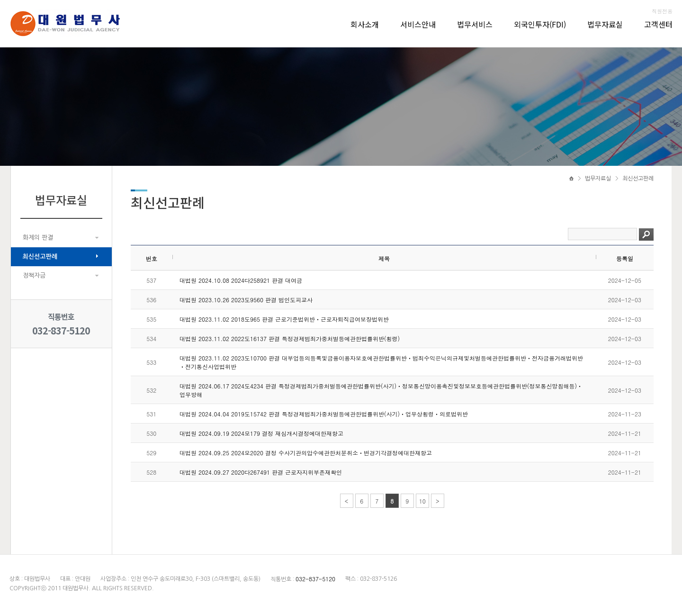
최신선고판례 (40, 256)
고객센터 (658, 24)
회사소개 (364, 24)
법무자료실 (605, 24)
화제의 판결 (38, 237)
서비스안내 (418, 24)
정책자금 (34, 275)
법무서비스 (475, 24)
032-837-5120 (61, 330)
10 (422, 501)
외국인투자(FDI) (540, 24)
